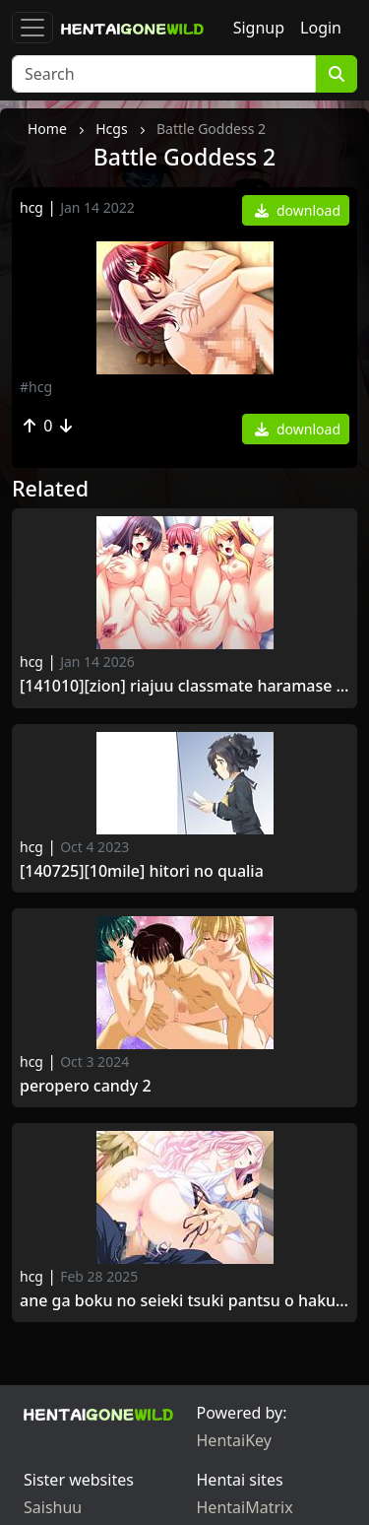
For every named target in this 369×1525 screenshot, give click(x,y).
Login (320, 27)
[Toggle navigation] (32, 27)
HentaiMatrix (245, 1507)
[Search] (164, 74)
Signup (258, 27)
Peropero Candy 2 (86, 1086)
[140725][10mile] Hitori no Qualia (142, 871)
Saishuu (53, 1507)
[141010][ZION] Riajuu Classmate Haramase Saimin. (184, 686)
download (297, 210)
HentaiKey (234, 1440)
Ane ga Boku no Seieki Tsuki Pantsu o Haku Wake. (184, 1301)
